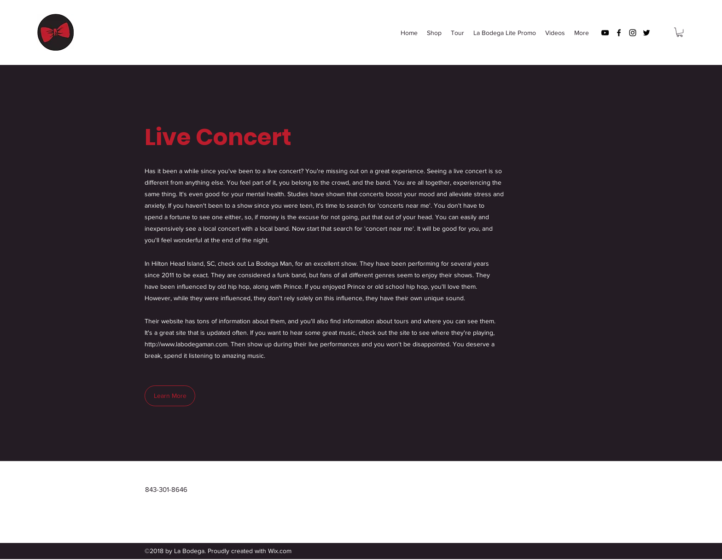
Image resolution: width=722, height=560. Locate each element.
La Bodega (107, 32)
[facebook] (618, 32)
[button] (679, 32)
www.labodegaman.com (194, 344)
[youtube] (605, 32)
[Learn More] (170, 395)
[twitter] (646, 32)
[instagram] (632, 32)
